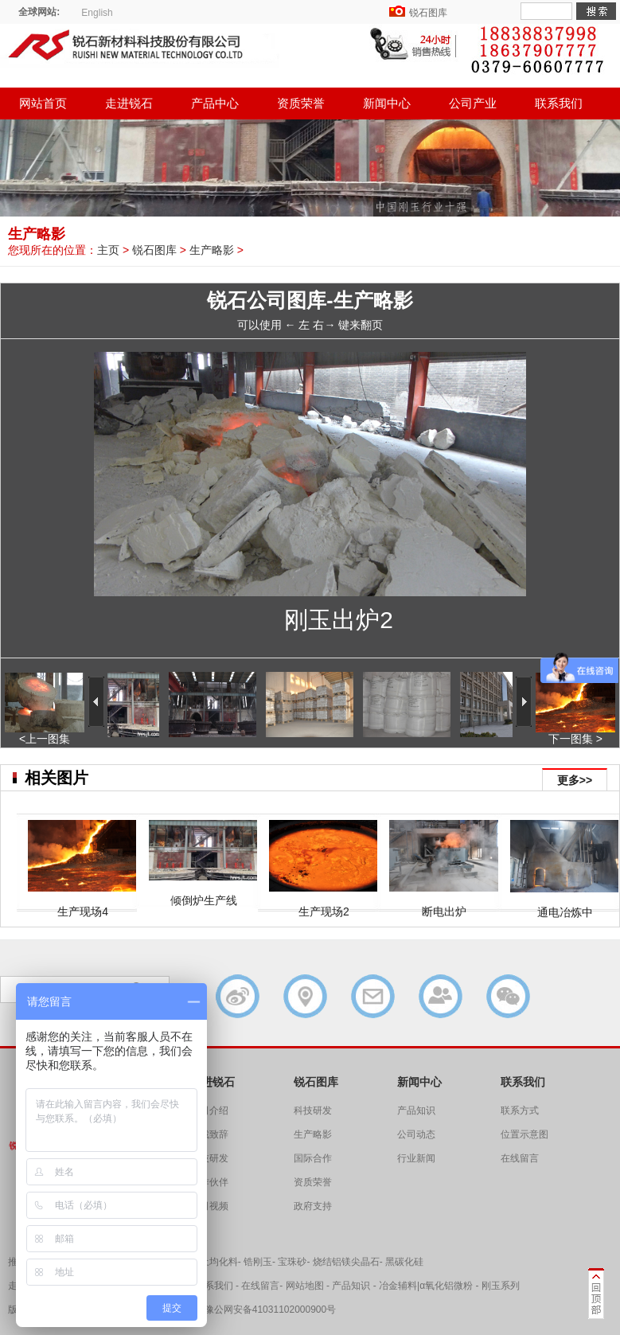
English (96, 12)
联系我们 (559, 103)
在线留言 (520, 1158)
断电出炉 (444, 905)
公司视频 (209, 1206)
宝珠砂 (292, 1261)
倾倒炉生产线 (204, 894)
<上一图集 (44, 733)
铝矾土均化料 (209, 1261)
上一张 (124, 498)
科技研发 (209, 1158)
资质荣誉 (301, 103)
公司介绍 (209, 1110)
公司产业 (473, 103)
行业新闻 (416, 1158)
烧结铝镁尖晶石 (346, 1261)
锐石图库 (428, 12)
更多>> (574, 780)
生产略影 (211, 250)
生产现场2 (324, 905)
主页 (108, 250)
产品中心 (215, 103)
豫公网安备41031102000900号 (270, 1309)
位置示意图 (524, 1134)
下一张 (495, 498)
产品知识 (416, 1110)
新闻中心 (387, 103)
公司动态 (416, 1134)
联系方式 (520, 1110)
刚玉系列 (501, 1285)
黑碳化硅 (404, 1261)
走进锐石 (129, 103)
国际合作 (313, 1158)
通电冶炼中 (565, 906)
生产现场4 (83, 905)
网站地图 (305, 1285)
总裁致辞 (209, 1134)
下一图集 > (575, 733)
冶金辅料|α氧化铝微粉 (426, 1285)
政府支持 (313, 1206)
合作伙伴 (209, 1182)
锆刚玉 (258, 1261)
